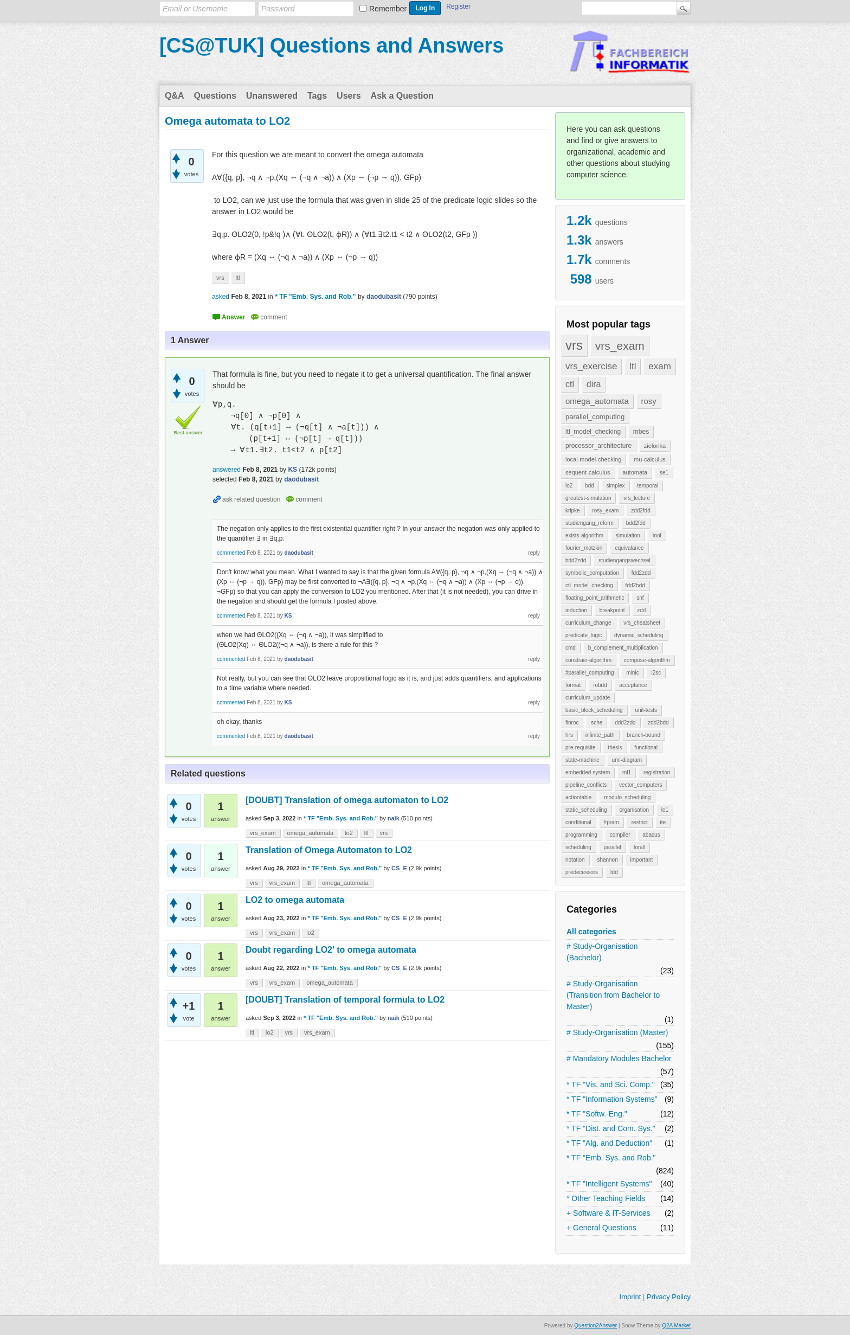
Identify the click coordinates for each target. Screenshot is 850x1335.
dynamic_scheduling (639, 635)
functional (646, 747)
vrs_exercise (591, 366)
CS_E (399, 868)
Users (348, 95)
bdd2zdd (575, 560)
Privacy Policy (669, 1297)
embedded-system (587, 772)
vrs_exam (620, 345)
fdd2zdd (641, 573)
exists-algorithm (584, 535)
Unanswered (272, 95)
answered (226, 469)
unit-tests (646, 710)
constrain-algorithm (588, 660)
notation (575, 860)
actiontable (578, 797)
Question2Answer (595, 1325)
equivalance (629, 548)
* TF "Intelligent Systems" (609, 1183)
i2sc (656, 673)
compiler (620, 835)
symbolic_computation (592, 573)
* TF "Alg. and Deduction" (609, 1143)
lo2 (568, 486)
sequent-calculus (587, 472)
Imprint (630, 1297)
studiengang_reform (589, 523)
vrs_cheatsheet (641, 623)
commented (231, 553)
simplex (616, 486)
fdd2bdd (635, 585)
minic (632, 673)
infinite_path (600, 735)
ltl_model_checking (593, 431)
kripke (572, 511)
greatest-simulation (588, 498)
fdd (614, 872)
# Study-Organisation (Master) (617, 1032)
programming (581, 835)
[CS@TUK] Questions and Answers (331, 45)
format (573, 685)
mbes (641, 431)
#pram (611, 822)
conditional (578, 822)
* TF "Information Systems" (612, 1099)
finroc (571, 723)
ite (663, 822)
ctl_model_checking (589, 585)
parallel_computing (594, 417)
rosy (648, 401)
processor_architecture (598, 446)
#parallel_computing (589, 673)
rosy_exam (605, 511)
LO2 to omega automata (295, 899)
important (641, 860)
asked (220, 296)
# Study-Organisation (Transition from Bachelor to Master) (613, 995)
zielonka (655, 445)
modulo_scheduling (627, 797)
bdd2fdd (636, 523)
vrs (574, 345)
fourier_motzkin (583, 548)
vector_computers (640, 785)
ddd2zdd (625, 723)
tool (657, 535)
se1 (664, 473)
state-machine (582, 760)
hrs (569, 735)
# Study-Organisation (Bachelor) (602, 952)
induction (576, 610)
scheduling (578, 847)
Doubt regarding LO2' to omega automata (331, 949)
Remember (388, 8)
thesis (615, 747)
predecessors (581, 872)
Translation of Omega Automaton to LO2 (329, 850)
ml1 (626, 772)
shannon (607, 860)
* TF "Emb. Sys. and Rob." (611, 1157)
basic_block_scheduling (594, 710)
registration (656, 772)
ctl (569, 384)
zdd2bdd (658, 723)
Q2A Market (676, 1325)
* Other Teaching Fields (605, 1198)
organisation (634, 810)
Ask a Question (402, 95)
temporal (647, 486)
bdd (589, 486)
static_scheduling (586, 810)
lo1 (664, 810)
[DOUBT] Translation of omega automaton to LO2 (347, 800)
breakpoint (612, 610)
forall (640, 847)
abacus (651, 835)
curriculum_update (587, 698)
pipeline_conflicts (586, 785)
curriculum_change (588, 623)
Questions (215, 95)
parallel (612, 847)
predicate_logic (583, 635)
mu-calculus (650, 459)
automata (634, 472)
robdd (600, 685)
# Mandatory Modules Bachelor (619, 1058)
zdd (641, 610)
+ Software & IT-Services (608, 1213)
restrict (640, 822)
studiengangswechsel (624, 560)
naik (394, 818)
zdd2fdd (641, 511)
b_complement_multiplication (623, 648)
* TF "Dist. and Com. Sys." (610, 1128)
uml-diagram (627, 760)
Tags (317, 95)
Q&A (174, 95)
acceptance (633, 685)
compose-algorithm (647, 660)
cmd (570, 648)
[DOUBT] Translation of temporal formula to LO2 (345, 999)
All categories (591, 931)
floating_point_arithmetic (594, 598)
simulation (628, 535)
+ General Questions (601, 1227)
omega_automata (597, 401)
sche (596, 723)
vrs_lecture (636, 498)
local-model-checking (593, 459)
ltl (632, 366)
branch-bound (643, 735)
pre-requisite (580, 747)
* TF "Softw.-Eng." (596, 1113)
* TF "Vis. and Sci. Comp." (610, 1084)
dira (594, 384)
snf (639, 598)
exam (659, 366)
